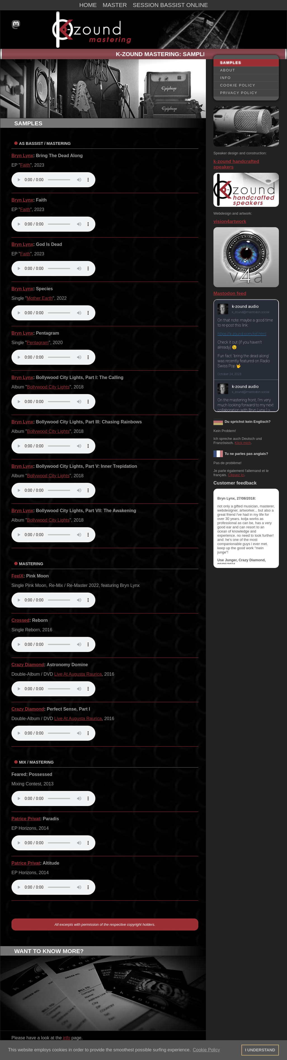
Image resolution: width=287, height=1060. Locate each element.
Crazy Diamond (27, 664)
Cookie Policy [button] (206, 1049)
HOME (88, 5)
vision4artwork (229, 221)
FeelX (17, 576)
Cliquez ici (236, 475)
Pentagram (38, 342)
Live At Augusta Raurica (78, 674)
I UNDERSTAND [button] (260, 1050)
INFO (225, 78)
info (66, 1037)
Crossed (20, 620)
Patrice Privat (25, 818)
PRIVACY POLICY (239, 93)
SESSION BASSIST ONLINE (170, 5)
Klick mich (243, 443)
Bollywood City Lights (48, 387)
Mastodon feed (229, 293)
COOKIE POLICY (237, 85)
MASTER (115, 5)
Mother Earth (40, 298)
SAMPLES (230, 63)
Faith (25, 165)
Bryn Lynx (22, 155)
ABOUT (227, 70)
